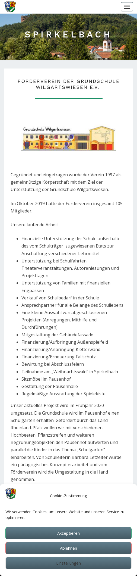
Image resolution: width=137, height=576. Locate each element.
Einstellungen (68, 566)
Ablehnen (68, 551)
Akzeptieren (68, 536)
